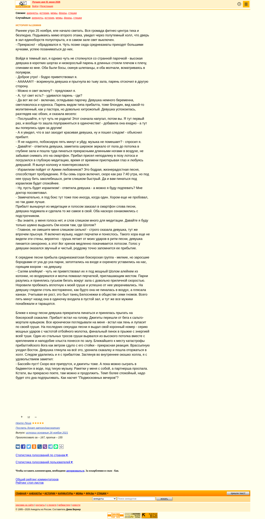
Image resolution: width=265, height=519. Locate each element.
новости (76, 505)
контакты (40, 505)
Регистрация (46, 6)
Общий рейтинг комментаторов (37, 479)
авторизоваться (75, 470)
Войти (35, 6)
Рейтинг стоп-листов (30, 482)
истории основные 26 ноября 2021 (47, 432)
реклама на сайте (25, 505)
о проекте (52, 505)
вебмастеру (64, 505)
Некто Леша (23, 423)
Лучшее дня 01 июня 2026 (46, 2)
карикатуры (65, 493)
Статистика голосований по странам (40, 455)
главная (21, 493)
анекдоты (32, 13)
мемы (54, 13)
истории (44, 13)
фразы (63, 13)
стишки (72, 13)
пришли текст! (238, 493)
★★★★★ (38, 423)
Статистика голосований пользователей (43, 462)
